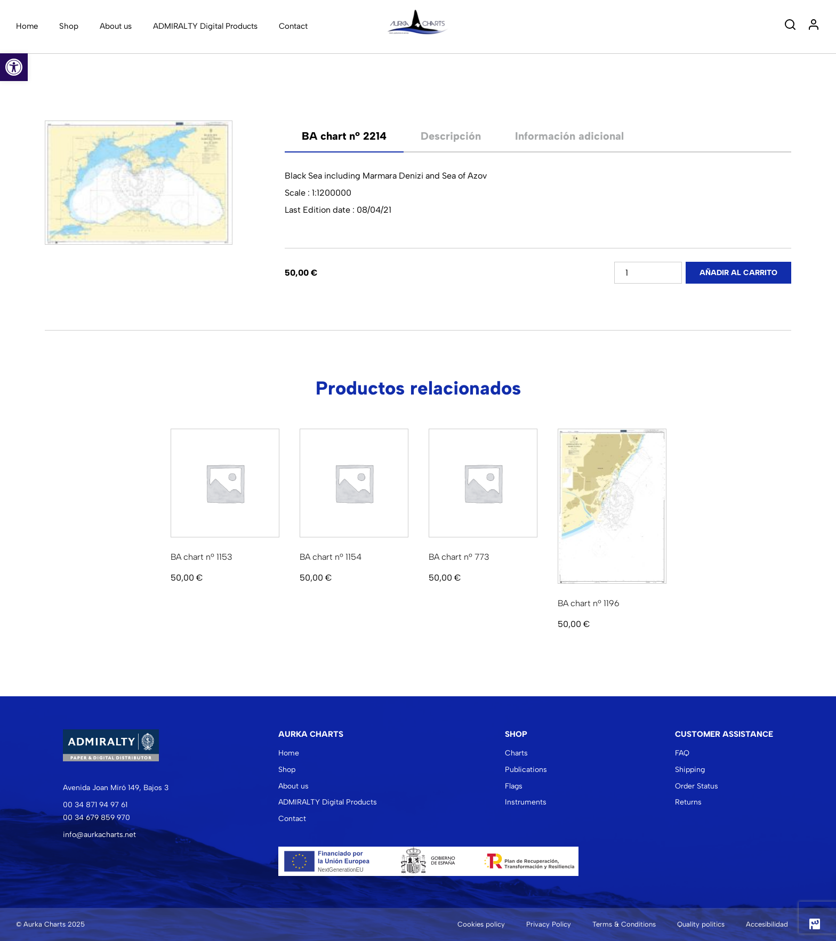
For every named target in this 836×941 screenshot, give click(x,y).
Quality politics (701, 924)
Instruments (525, 802)
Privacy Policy (548, 924)
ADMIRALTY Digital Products (205, 26)
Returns (688, 802)
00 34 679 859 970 (96, 817)
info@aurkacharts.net (99, 834)
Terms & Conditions (624, 924)
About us (116, 26)
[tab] (344, 135)
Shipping (690, 769)
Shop (68, 26)
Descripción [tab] (451, 136)
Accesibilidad (767, 924)
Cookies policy (481, 924)
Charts (516, 753)
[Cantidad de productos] (648, 273)
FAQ (682, 753)
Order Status (696, 786)
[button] (14, 67)
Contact (293, 26)
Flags (513, 786)
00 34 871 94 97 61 (95, 804)
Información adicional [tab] (569, 136)
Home (27, 26)
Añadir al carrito (738, 272)
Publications (526, 769)
